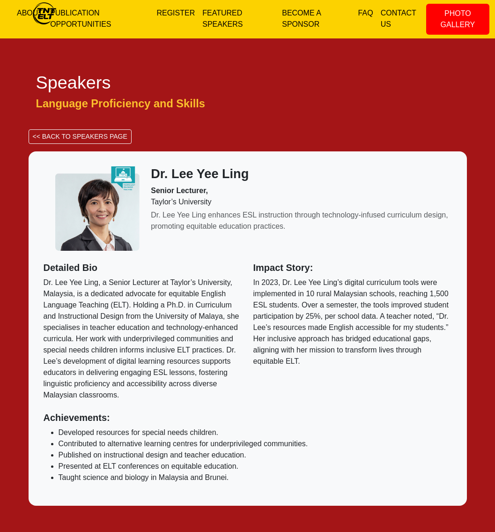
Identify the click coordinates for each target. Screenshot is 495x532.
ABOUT (30, 13)
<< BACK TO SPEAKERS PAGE (80, 136)
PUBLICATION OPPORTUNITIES (80, 18)
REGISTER (175, 13)
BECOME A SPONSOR (301, 18)
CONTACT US (398, 18)
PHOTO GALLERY (458, 19)
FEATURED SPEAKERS (222, 18)
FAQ (365, 13)
